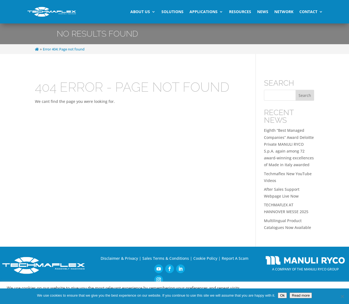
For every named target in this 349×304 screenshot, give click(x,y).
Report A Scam (235, 258)
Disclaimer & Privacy (119, 258)
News (262, 11)
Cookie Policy (205, 258)
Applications (203, 11)
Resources (240, 11)
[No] (342, 296)
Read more (301, 295)
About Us (140, 11)
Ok (282, 295)
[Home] (37, 49)
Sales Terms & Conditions (165, 258)
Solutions (172, 11)
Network (283, 11)
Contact (308, 11)
